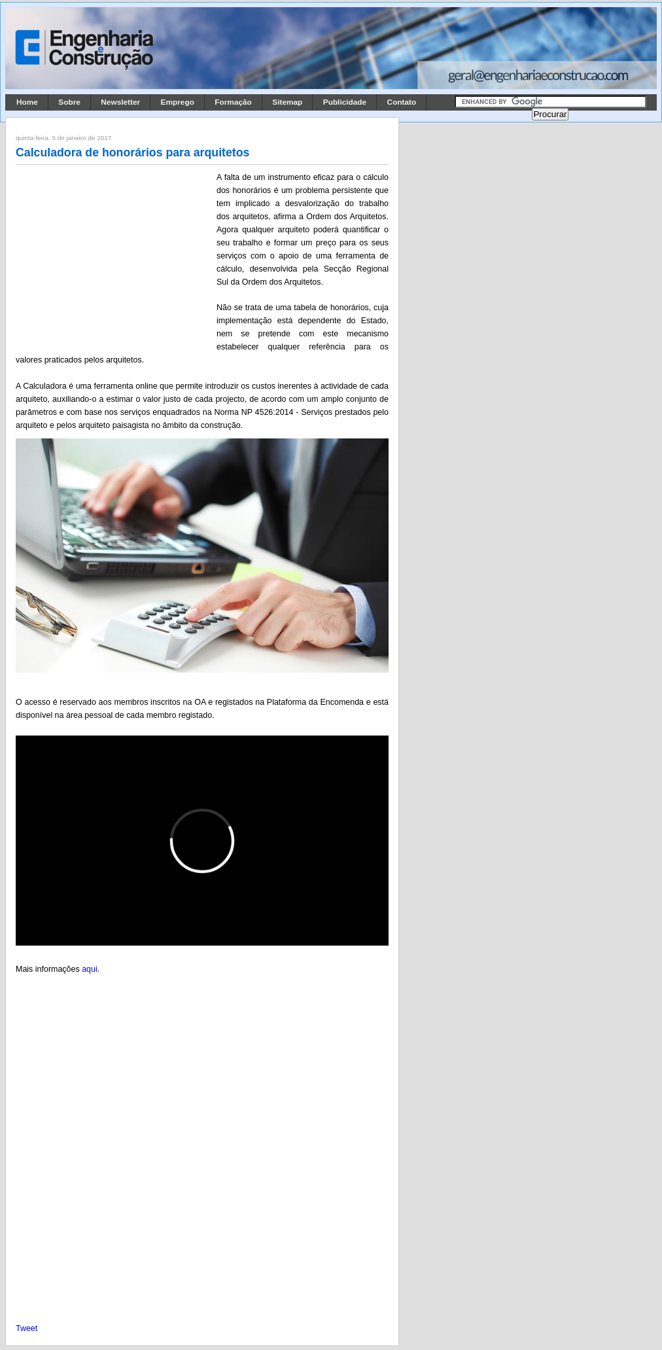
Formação (233, 102)
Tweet (26, 1328)
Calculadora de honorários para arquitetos (132, 152)
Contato (402, 102)
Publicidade (344, 102)
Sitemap (287, 102)
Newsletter (120, 102)
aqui (89, 969)
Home (27, 102)
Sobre (69, 102)
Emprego (177, 102)
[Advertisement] (114, 257)
